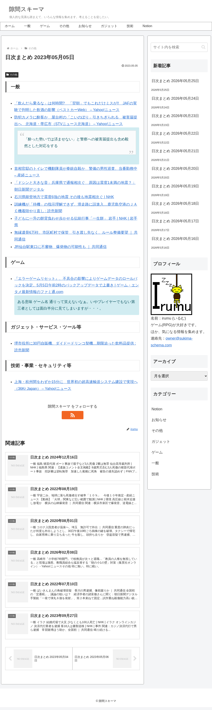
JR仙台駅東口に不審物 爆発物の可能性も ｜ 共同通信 (60, 247)
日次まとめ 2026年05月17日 (175, 221)
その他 (11, 74)
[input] (179, 47)
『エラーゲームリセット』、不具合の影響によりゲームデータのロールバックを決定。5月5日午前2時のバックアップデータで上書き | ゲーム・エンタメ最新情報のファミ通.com (76, 285)
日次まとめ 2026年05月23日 (175, 116)
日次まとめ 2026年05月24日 (175, 98)
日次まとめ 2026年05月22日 (175, 133)
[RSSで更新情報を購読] (72, 415)
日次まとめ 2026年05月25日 (175, 81)
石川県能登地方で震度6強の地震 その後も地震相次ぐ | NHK (64, 197)
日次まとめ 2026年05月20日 (175, 168)
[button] (203, 47)
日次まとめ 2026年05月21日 (175, 151)
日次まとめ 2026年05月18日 (175, 203)
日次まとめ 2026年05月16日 (175, 239)
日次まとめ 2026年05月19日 (175, 186)
